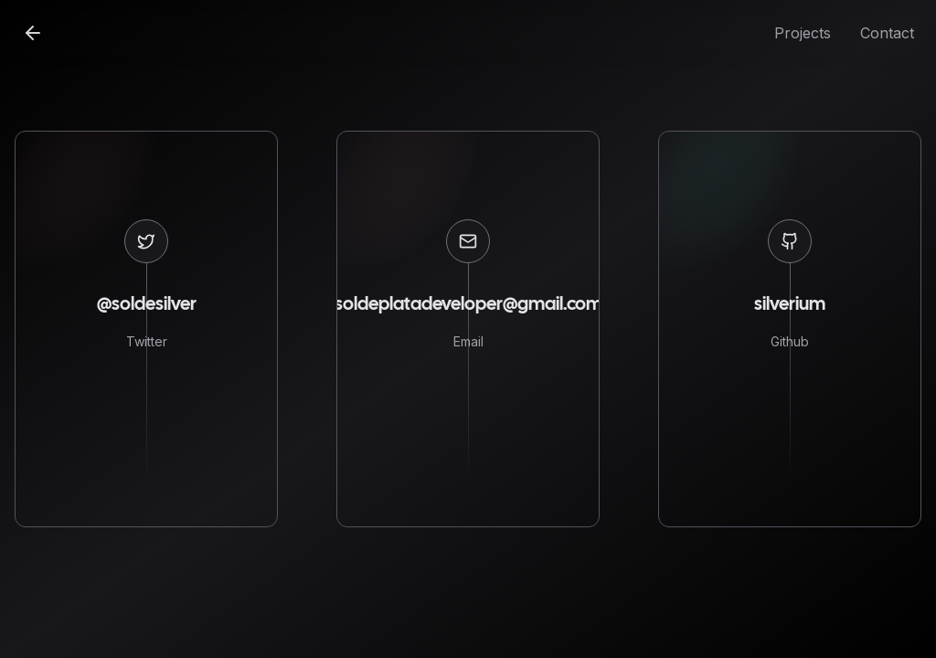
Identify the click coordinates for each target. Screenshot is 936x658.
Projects (802, 33)
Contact (887, 33)
